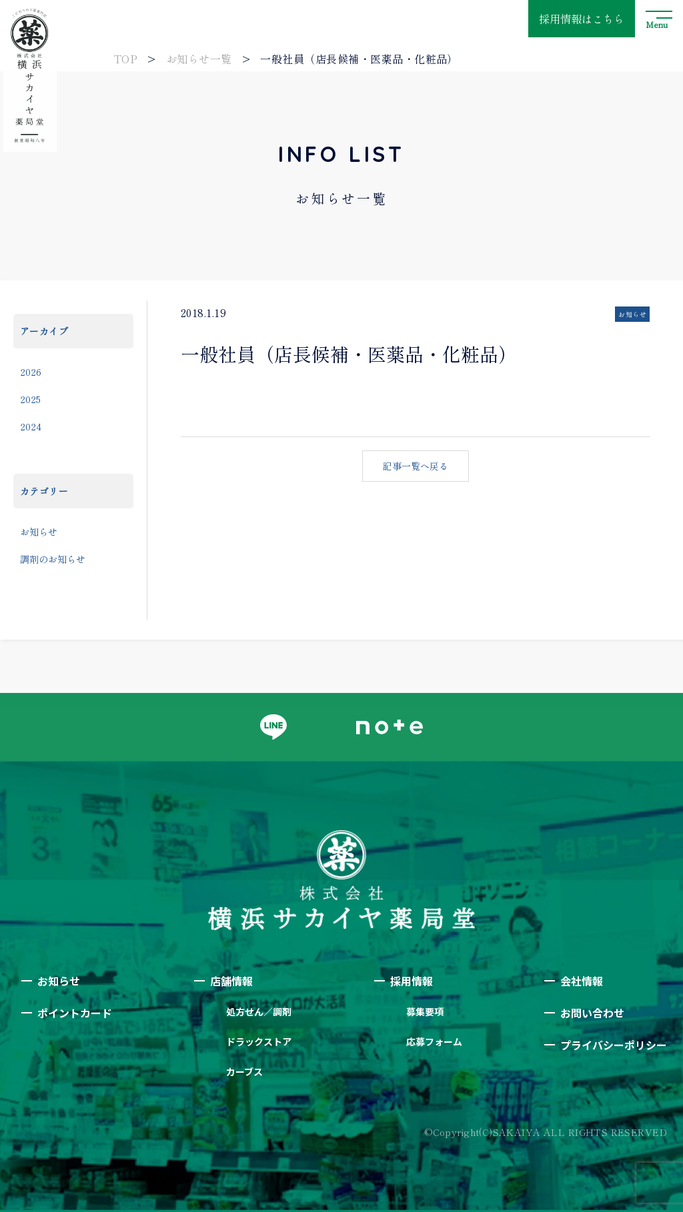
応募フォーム (434, 1041)
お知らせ (38, 531)
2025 (30, 399)
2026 (30, 371)
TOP (125, 59)
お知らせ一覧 (199, 59)
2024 (30, 426)
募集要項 (425, 1011)
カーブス (244, 1071)
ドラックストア (258, 1041)
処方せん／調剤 (258, 1011)
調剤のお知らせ (52, 559)
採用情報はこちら (581, 19)
